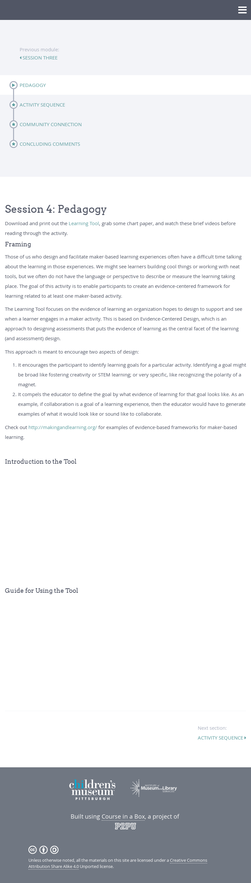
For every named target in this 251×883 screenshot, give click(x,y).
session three (39, 57)
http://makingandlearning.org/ (62, 427)
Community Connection (51, 124)
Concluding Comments (50, 144)
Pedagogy (33, 85)
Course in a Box (123, 816)
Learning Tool (84, 223)
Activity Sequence (42, 104)
